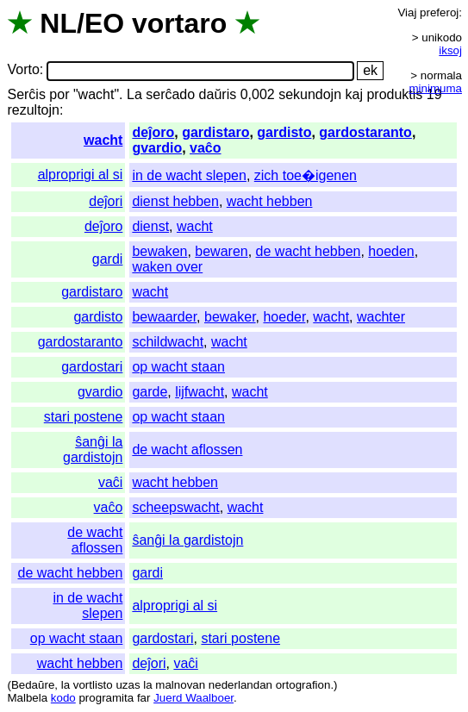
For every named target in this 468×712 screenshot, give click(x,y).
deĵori (105, 201)
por (59, 94)
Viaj (406, 12)
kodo (63, 697)
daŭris (218, 94)
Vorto (23, 70)
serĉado (170, 94)
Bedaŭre (32, 684)
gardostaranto (365, 132)
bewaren (221, 251)
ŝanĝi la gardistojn (92, 449)
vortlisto (93, 684)
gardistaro (215, 132)
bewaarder (164, 316)
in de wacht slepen (189, 175)
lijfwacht (199, 391)
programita (106, 697)
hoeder (284, 316)
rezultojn (33, 110)
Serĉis (26, 94)
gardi (107, 259)
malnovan (180, 684)
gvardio (157, 148)
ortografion (303, 684)
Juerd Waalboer (193, 697)
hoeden (391, 251)
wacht (103, 140)
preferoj (439, 12)
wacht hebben (270, 201)
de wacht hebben (308, 251)
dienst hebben (175, 201)
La (134, 94)
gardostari (91, 366)
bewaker (230, 316)
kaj (354, 94)
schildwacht (167, 341)
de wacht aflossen (187, 449)
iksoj (450, 50)
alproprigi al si (80, 174)
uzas (127, 684)
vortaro (179, 23)
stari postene (83, 416)
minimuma (435, 88)
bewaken (159, 251)
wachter (381, 316)
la (65, 684)
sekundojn (309, 94)
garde (149, 391)
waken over (167, 266)
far (144, 697)
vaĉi (110, 482)
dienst (150, 226)
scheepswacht (175, 507)
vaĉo (205, 148)
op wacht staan (178, 366)
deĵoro (153, 132)
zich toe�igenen (305, 175)
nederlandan (240, 684)
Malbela (27, 697)
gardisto (284, 132)
